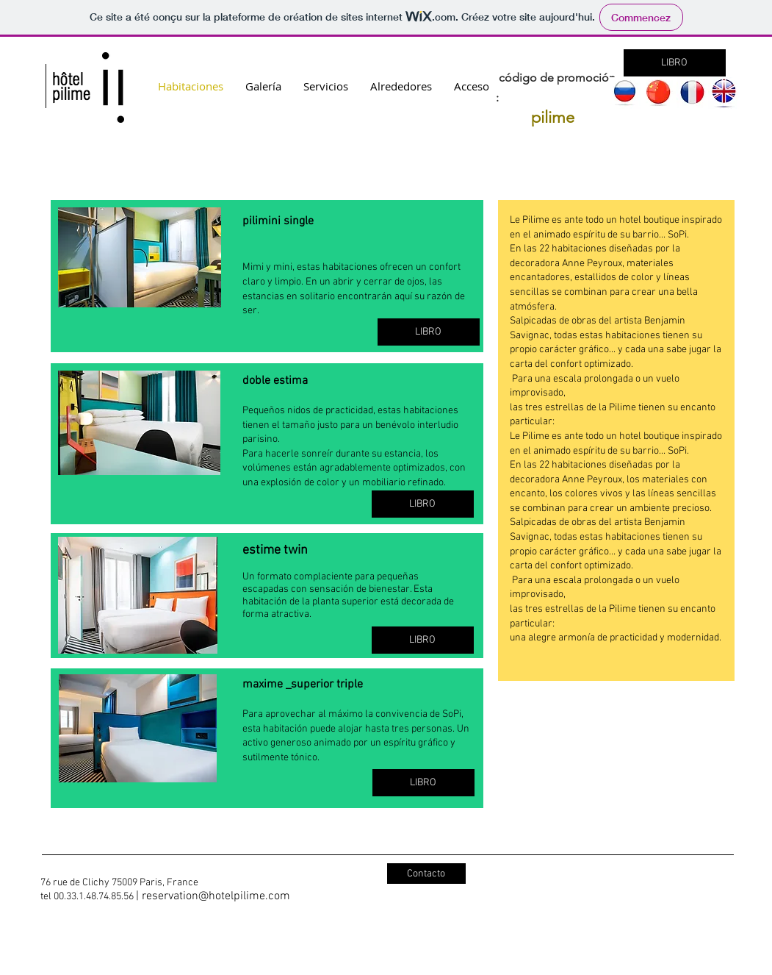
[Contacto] (426, 873)
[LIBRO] (675, 62)
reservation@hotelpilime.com (216, 896)
